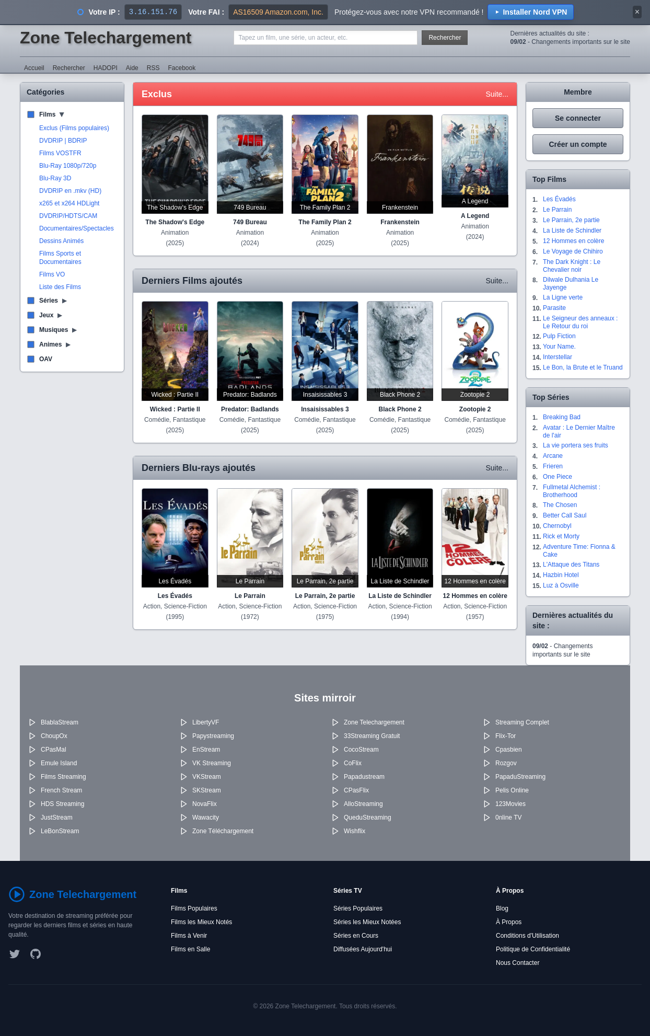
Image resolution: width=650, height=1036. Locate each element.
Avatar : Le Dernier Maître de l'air (579, 431)
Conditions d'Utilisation (527, 935)
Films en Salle (190, 949)
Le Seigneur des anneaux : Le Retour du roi (580, 322)
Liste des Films (60, 287)
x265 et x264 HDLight (69, 203)
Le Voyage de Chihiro (573, 251)
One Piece (557, 476)
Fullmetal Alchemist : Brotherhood (571, 491)
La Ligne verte (563, 297)
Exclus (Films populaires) (74, 128)
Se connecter (578, 118)
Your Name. (559, 346)
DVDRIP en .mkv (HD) (70, 190)
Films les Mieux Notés (201, 922)
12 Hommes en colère (573, 241)
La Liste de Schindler (572, 230)
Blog (502, 908)
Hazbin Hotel (561, 575)
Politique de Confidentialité (533, 949)
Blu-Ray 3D (55, 178)
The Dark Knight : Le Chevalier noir (571, 265)
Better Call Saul (564, 515)
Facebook (181, 68)
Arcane (553, 455)
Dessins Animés (61, 241)
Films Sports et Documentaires (60, 258)
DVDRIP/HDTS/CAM (68, 216)
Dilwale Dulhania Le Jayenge (570, 283)
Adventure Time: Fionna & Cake (579, 550)
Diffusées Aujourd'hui (362, 949)
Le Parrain (557, 209)
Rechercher (444, 37)
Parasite (554, 308)
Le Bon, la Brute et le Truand (583, 367)
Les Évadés (559, 199)
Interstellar (557, 357)
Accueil (34, 68)
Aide (132, 68)
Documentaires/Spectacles (76, 228)
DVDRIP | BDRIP (63, 140)
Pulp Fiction (559, 336)
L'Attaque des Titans (571, 564)
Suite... (496, 94)
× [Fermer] (637, 11)
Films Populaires (194, 908)
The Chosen (560, 505)
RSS (153, 68)
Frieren (553, 466)
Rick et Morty (561, 536)
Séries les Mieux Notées (367, 922)
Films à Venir (189, 935)
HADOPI (106, 68)
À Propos (508, 922)
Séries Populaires (357, 908)
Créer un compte (578, 144)
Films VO (52, 274)
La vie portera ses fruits (575, 445)
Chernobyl (557, 525)
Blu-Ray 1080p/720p (67, 165)
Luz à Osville (561, 585)
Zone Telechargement (105, 37)
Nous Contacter (517, 962)
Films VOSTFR (60, 153)
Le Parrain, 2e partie (571, 220)
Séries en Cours (355, 935)
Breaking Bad (562, 417)
